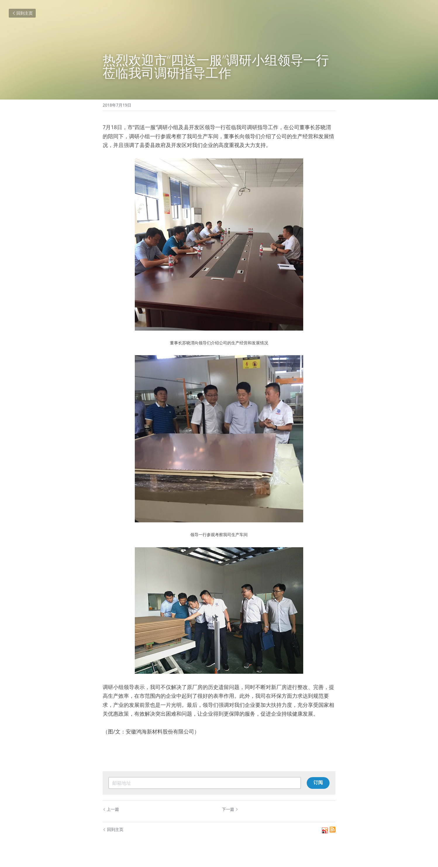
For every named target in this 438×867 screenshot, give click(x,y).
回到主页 (22, 13)
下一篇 (230, 809)
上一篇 (111, 809)
